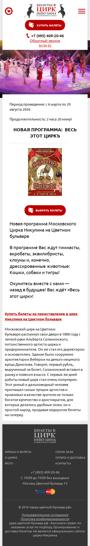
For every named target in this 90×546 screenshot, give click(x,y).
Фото (9, 463)
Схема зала (64, 452)
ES (49, 45)
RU (41, 45)
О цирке (11, 457)
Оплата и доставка (70, 457)
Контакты (63, 463)
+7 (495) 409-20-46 (47, 35)
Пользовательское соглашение (45, 515)
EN (45, 45)
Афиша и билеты (18, 452)
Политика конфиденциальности (45, 519)
